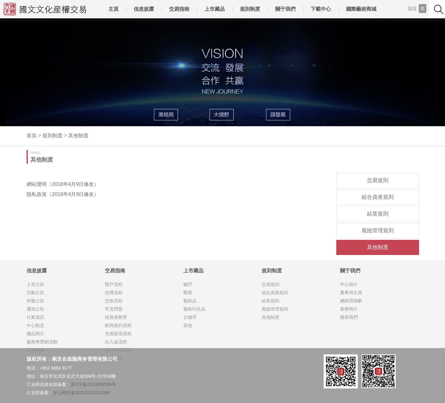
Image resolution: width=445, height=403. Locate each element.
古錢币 (190, 317)
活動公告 (35, 292)
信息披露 (144, 9)
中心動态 (35, 325)
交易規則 (377, 180)
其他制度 (78, 135)
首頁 (32, 135)
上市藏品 (214, 9)
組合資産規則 (378, 197)
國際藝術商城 (361, 9)
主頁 (113, 9)
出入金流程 (116, 341)
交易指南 (179, 9)
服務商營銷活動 (42, 341)
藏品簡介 (35, 333)
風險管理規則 (378, 231)
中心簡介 (349, 284)
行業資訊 (35, 317)
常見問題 (114, 308)
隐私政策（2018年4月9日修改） (63, 194)
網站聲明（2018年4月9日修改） (63, 184)
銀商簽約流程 (118, 325)
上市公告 (35, 284)
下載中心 (321, 9)
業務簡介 (349, 308)
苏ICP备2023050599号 (93, 384)
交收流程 (114, 300)
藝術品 (190, 300)
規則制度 (250, 9)
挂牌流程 (114, 292)
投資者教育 (116, 317)
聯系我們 (349, 317)
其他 (187, 325)
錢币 (187, 284)
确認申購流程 (118, 350)
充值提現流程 (118, 333)
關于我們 (285, 9)
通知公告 (35, 308)
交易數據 (35, 350)
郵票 (187, 292)
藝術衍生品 (194, 308)
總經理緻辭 (351, 300)
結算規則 (377, 214)
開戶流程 (114, 284)
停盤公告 (35, 300)
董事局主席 (351, 292)
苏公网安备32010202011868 (81, 392)
